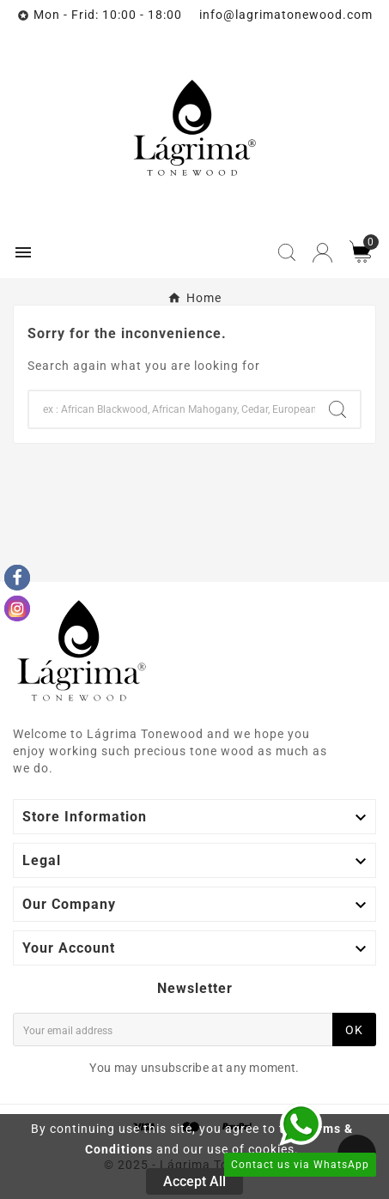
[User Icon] (322, 253)
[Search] (172, 409)
